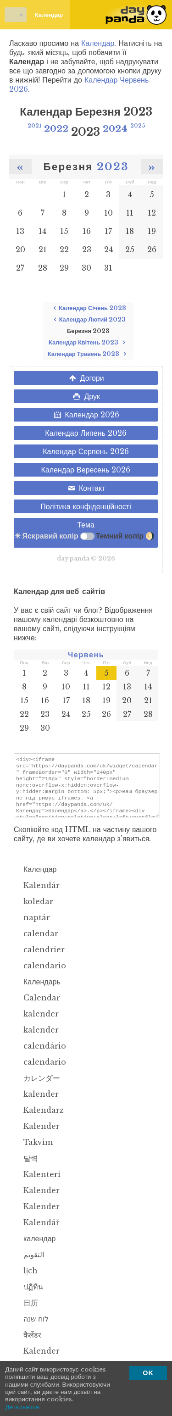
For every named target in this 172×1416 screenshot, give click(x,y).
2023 (113, 166)
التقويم (29, 1262)
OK (148, 1373)
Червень (86, 654)
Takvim (33, 1150)
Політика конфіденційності (85, 506)
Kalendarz (39, 1118)
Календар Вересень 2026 (86, 469)
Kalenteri (37, 1182)
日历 (26, 1311)
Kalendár (37, 893)
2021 (34, 126)
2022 (56, 128)
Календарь (37, 989)
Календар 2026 (85, 414)
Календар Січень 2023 (88, 308)
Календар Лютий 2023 (88, 319)
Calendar (37, 1006)
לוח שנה (31, 1327)
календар (34, 1246)
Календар (34, 14)
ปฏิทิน (28, 1294)
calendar (36, 941)
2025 (137, 126)
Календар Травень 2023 (88, 353)
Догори (85, 378)
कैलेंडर (27, 1343)
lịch (26, 1278)
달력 (26, 1166)
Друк (86, 396)
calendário (40, 1054)
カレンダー (37, 1086)
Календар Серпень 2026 (86, 451)
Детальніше (22, 1407)
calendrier (39, 957)
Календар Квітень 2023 (88, 342)
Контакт (86, 488)
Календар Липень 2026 (86, 433)
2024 (115, 128)
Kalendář (37, 1230)
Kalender (37, 1134)
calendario (40, 973)
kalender (36, 1022)
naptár (32, 925)
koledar (33, 909)
